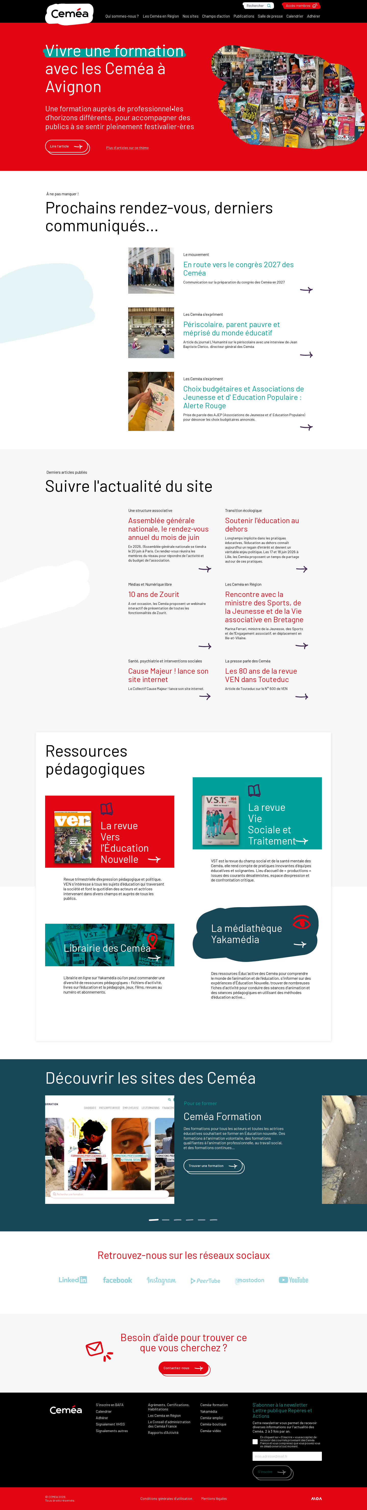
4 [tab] (189, 1220)
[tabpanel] (183, 1149)
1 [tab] (153, 1220)
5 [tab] (201, 1220)
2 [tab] (165, 1220)
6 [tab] (213, 1220)
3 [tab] (177, 1220)
